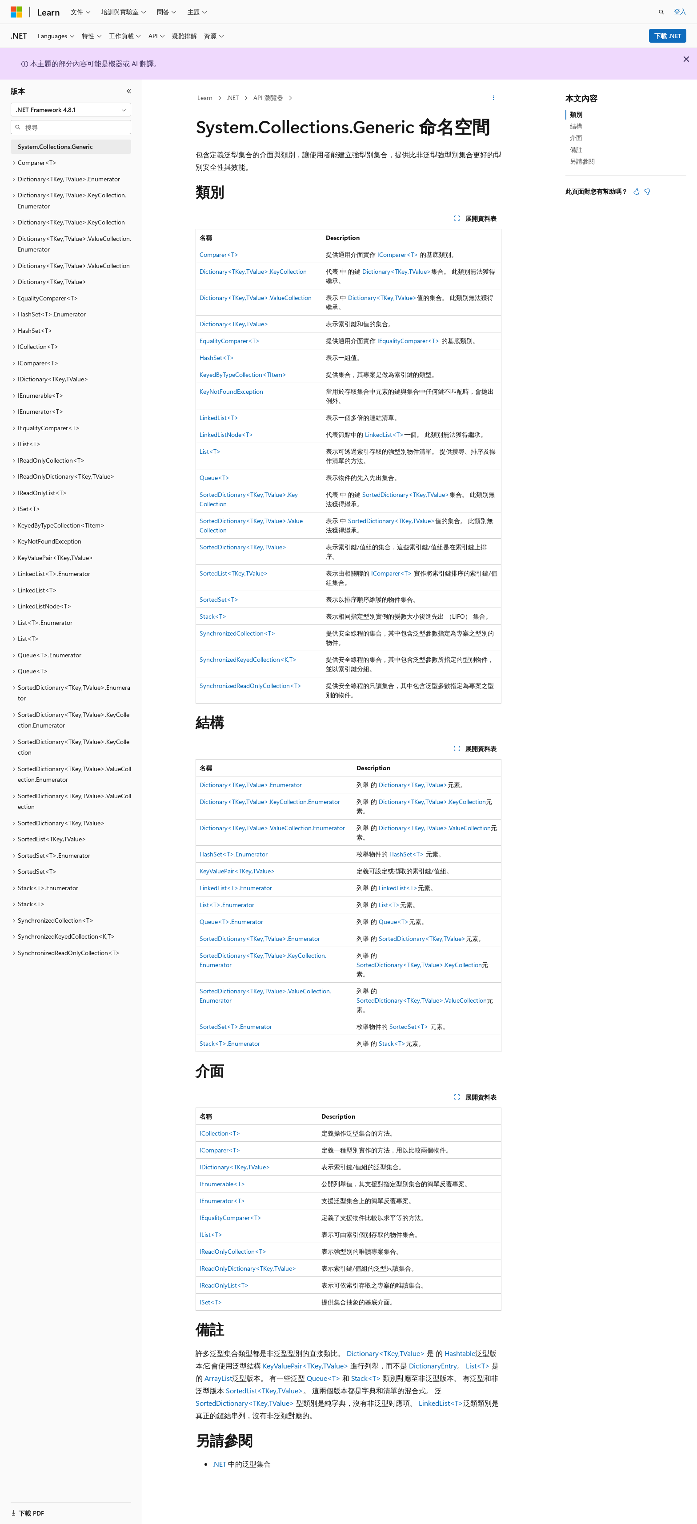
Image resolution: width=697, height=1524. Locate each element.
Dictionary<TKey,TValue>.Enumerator (251, 784)
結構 (576, 126)
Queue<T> (215, 477)
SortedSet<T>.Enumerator (236, 1026)
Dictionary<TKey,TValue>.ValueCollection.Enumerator (272, 828)
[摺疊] (129, 91)
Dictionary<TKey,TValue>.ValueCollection (256, 297)
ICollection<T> (220, 1133)
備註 (576, 149)
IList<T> (211, 1234)
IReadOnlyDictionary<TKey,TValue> (248, 1268)
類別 (576, 114)
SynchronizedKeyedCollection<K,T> (248, 659)
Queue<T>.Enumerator (231, 921)
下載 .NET (667, 36)
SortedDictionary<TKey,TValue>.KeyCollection (419, 964)
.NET (233, 97)
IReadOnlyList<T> (224, 1285)
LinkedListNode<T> (226, 434)
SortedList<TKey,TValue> (234, 573)
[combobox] (71, 110)
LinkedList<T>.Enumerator (236, 888)
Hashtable (460, 1353)
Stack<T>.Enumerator (230, 1043)
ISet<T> (211, 1302)
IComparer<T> (397, 254)
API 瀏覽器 (268, 97)
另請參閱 (582, 161)
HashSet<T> (217, 357)
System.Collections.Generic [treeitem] (55, 146)
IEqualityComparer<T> (408, 340)
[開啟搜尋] (661, 12)
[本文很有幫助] (636, 191)
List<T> (210, 451)
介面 (576, 137)
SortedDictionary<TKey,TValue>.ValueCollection (422, 1000)
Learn (204, 97)
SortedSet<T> (219, 599)
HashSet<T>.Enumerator (234, 854)
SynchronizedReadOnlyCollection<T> (251, 685)
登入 (680, 11)
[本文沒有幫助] (647, 191)
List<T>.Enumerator (227, 904)
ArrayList (218, 1378)
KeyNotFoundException (231, 391)
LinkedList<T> (219, 417)
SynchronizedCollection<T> (238, 633)
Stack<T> (213, 616)
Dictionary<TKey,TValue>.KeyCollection (253, 271)
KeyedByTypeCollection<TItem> (243, 374)
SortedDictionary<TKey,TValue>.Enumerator (260, 938)
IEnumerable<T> (222, 1184)
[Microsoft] (16, 12)
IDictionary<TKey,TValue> (235, 1167)
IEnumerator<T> (222, 1200)
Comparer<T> (219, 254)
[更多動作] (493, 98)
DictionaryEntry (433, 1365)
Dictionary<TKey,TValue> (396, 271)
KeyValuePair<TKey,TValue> (237, 871)
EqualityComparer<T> (230, 340)
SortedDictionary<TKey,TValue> (405, 494)
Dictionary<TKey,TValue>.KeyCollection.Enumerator (270, 801)
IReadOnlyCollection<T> (233, 1251)
